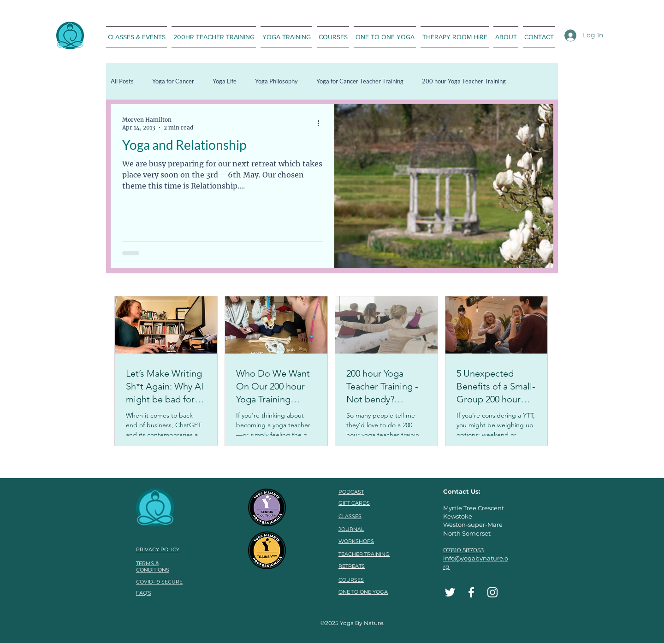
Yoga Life (225, 81)
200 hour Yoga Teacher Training (464, 81)
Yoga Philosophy (276, 81)
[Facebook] (471, 592)
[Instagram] (492, 592)
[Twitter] (450, 592)
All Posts (122, 81)
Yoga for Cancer (173, 81)
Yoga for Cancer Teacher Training (359, 81)
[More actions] (321, 123)
